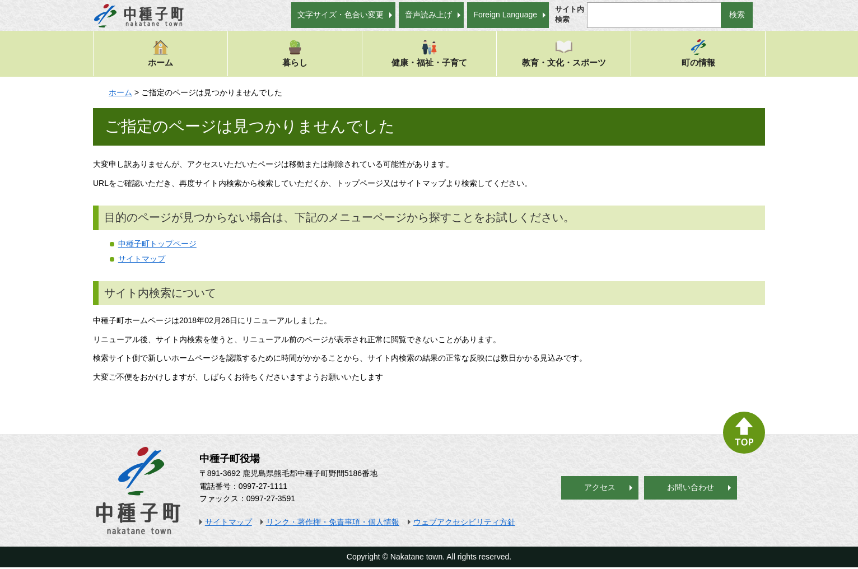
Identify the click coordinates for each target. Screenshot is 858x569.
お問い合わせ (690, 487)
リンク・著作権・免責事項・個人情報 (332, 521)
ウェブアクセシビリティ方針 (464, 521)
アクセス (599, 487)
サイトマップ (141, 258)
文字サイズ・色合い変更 (340, 14)
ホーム (160, 53)
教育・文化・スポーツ (564, 53)
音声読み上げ (428, 14)
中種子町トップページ (157, 243)
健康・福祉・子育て (429, 53)
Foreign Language (505, 14)
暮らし (294, 53)
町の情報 (698, 53)
